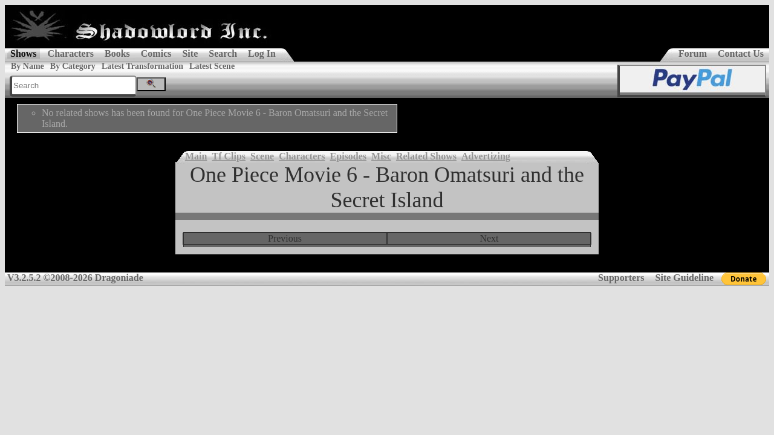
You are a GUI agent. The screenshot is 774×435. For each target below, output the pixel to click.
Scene (262, 156)
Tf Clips (229, 156)
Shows (23, 53)
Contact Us (741, 53)
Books (117, 53)
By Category (73, 66)
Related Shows (426, 156)
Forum (692, 53)
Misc (381, 156)
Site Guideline (684, 277)
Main (196, 156)
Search (223, 53)
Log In (262, 53)
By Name (27, 66)
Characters (71, 53)
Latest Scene (212, 66)
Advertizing (485, 156)
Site (190, 53)
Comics (156, 53)
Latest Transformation (142, 66)
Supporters (621, 277)
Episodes (348, 156)
